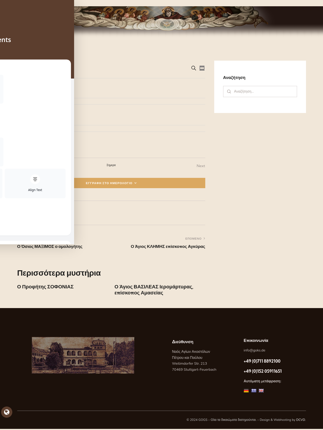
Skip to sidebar (13, 3)
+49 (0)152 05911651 (263, 372)
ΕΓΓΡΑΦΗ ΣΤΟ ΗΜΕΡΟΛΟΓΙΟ (109, 183)
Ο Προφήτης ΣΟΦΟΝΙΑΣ (47, 287)
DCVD (300, 421)
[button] (24, 213)
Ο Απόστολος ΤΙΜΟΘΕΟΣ (48, 92)
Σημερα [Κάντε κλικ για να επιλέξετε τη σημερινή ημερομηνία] (111, 165)
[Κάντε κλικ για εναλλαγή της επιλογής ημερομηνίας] (30, 68)
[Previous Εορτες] (22, 165)
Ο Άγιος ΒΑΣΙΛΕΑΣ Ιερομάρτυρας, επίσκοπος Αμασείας (157, 290)
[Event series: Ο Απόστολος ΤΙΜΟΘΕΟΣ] (39, 86)
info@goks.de (254, 351)
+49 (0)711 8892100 (262, 362)
